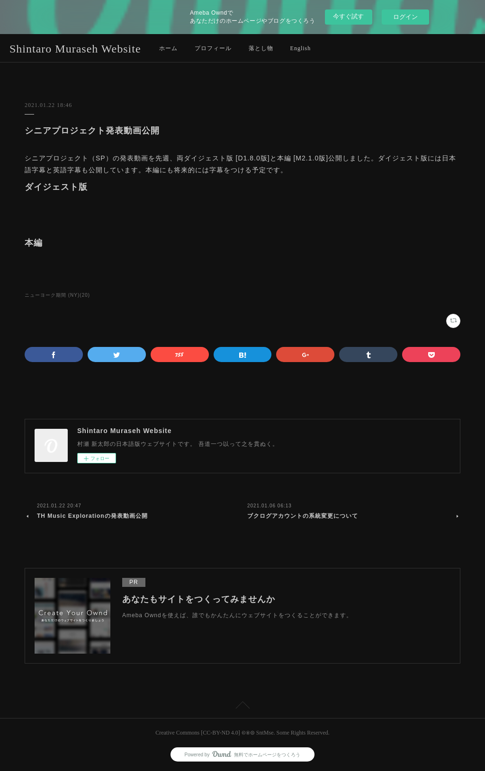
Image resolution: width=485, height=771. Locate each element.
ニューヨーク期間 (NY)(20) (57, 295)
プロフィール (213, 48)
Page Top (242, 706)
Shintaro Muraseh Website (75, 49)
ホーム (168, 48)
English (300, 48)
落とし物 (261, 48)
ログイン (405, 16)
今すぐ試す (348, 16)
